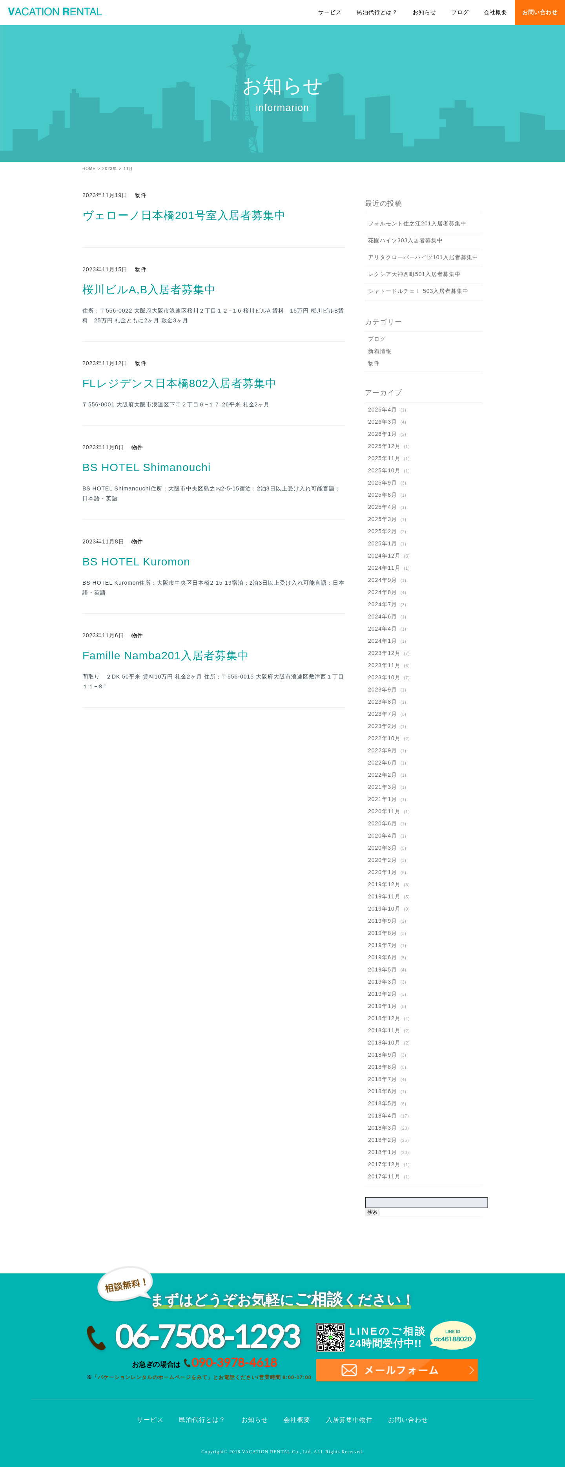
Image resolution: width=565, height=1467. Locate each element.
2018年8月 (382, 1067)
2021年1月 (382, 799)
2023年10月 (384, 677)
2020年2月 (382, 860)
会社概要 (495, 12)
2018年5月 (382, 1103)
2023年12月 (384, 653)
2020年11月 (384, 811)
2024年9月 (382, 580)
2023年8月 (382, 702)
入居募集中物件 (349, 1419)
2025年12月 (384, 446)
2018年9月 (382, 1055)
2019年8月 (382, 933)
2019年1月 (382, 1006)
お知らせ (424, 12)
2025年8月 (382, 495)
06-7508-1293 (207, 1336)
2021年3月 (382, 787)
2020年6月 (382, 823)
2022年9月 (382, 750)
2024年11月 (384, 568)
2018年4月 (382, 1115)
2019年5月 (382, 969)
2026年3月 (382, 422)
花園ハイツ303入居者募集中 (405, 240)
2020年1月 (382, 872)
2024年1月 (382, 641)
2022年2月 (382, 775)
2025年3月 (382, 519)
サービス (330, 12)
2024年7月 (382, 604)
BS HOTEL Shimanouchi (146, 467)
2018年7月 (382, 1079)
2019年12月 (384, 884)
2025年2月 (382, 531)
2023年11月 (384, 665)
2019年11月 (384, 896)
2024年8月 (382, 592)
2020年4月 (382, 835)
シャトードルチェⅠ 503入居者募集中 (418, 291)
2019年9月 (382, 921)
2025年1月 (382, 543)
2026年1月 (382, 434)
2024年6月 (382, 616)
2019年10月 (384, 908)
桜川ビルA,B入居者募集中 (149, 290)
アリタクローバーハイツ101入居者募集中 (423, 257)
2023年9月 (382, 689)
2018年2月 (382, 1140)
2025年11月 (384, 458)
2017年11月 (384, 1176)
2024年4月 (382, 629)
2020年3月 (382, 848)
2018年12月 (384, 1018)
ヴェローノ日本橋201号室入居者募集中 (184, 215)
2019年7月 (382, 945)
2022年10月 (384, 738)
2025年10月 (384, 470)
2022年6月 (382, 762)
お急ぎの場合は (204, 1362)
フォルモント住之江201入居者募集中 (417, 223)
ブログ (460, 12)
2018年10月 (384, 1042)
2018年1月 (382, 1152)
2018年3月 (382, 1128)
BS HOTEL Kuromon (136, 562)
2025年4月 (382, 507)
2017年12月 (384, 1164)
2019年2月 (382, 994)
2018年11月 (384, 1030)
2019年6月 (382, 957)
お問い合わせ (540, 12)
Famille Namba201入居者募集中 (165, 655)
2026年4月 (382, 409)
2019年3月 (382, 982)
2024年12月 (384, 555)
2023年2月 (382, 726)
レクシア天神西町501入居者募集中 (414, 274)
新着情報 (380, 351)
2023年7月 (382, 714)
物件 (141, 195)
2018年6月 (382, 1091)
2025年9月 (382, 482)
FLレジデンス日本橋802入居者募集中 (179, 383)
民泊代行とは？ (377, 12)
